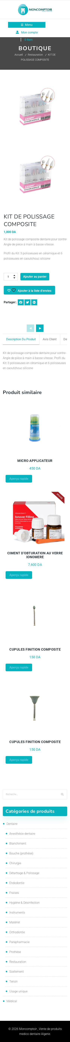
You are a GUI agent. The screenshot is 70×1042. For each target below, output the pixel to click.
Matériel (14, 922)
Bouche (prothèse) (21, 853)
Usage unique (18, 991)
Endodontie (16, 883)
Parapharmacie (19, 942)
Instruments (17, 912)
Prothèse (15, 952)
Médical (12, 1001)
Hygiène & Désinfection (24, 902)
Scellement (16, 971)
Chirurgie (15, 863)
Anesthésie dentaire (22, 833)
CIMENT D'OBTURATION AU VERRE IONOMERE (35, 555)
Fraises (14, 893)
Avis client (50, 339)
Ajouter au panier (34, 276)
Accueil (19, 54)
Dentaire (12, 824)
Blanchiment (17, 843)
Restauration (35, 54)
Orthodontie (17, 932)
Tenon (13, 981)
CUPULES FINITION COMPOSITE (35, 649)
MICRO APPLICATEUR (35, 461)
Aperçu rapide (18, 478)
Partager (9, 302)
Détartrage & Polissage (24, 873)
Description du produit (21, 339)
